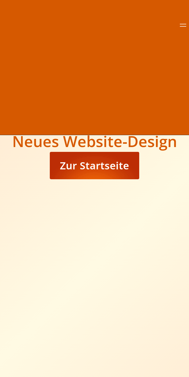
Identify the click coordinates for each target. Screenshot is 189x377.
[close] (183, 25)
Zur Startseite (94, 165)
